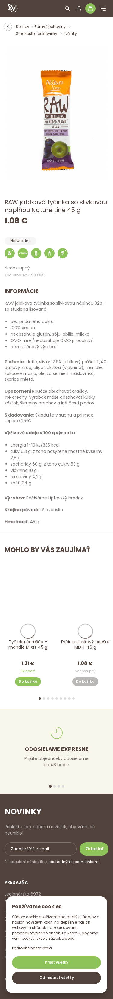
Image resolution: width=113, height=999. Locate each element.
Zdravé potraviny (50, 26)
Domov (22, 26)
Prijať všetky (56, 962)
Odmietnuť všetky (56, 977)
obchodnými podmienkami (73, 861)
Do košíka (28, 681)
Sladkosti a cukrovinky (37, 33)
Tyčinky (70, 33)
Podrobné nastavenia (32, 948)
